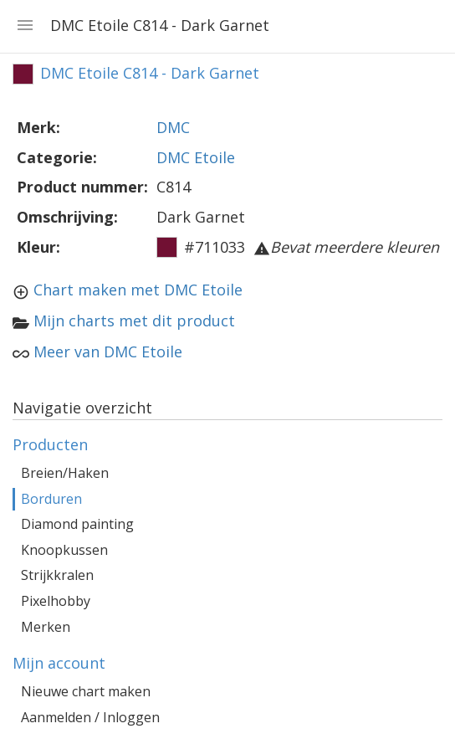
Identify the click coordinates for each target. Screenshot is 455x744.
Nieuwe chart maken (86, 691)
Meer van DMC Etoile (107, 351)
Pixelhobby (55, 601)
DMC (173, 127)
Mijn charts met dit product (134, 320)
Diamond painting (77, 524)
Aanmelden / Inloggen (90, 717)
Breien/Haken (65, 473)
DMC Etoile (195, 157)
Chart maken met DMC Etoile (138, 290)
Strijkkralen (57, 575)
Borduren (51, 499)
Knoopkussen (64, 550)
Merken (45, 627)
